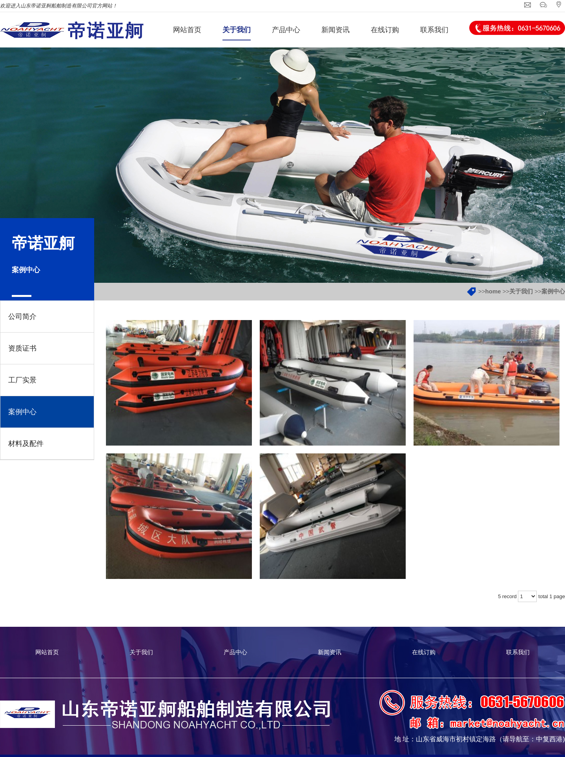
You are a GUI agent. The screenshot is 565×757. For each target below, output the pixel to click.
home (493, 291)
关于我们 (521, 291)
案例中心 (553, 291)
